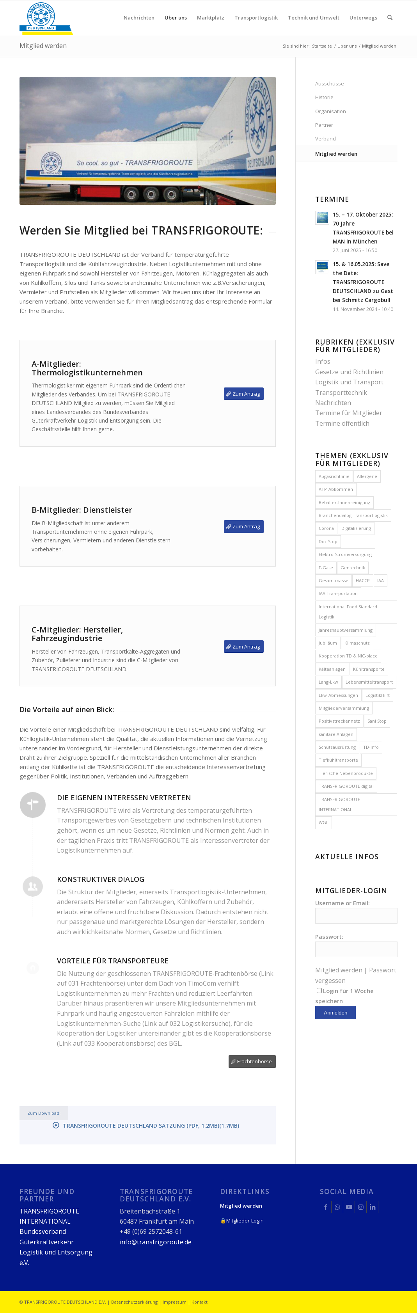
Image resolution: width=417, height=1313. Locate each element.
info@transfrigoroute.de (156, 1242)
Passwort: (329, 936)
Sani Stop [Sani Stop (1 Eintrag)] (377, 721)
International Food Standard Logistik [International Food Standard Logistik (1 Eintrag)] (348, 612)
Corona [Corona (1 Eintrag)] (326, 528)
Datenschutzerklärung (134, 1302)
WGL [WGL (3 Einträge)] (323, 822)
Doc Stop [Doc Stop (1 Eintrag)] (328, 541)
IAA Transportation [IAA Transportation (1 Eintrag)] (338, 593)
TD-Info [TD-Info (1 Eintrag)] (371, 747)
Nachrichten (333, 402)
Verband (325, 138)
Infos (322, 361)
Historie (324, 97)
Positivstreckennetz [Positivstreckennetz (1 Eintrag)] (339, 721)
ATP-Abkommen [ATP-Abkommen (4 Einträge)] (336, 489)
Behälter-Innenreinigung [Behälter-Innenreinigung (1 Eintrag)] (344, 502)
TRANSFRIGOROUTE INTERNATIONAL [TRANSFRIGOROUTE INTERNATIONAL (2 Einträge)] (339, 804)
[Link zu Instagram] (360, 1207)
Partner (324, 124)
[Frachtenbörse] (252, 1061)
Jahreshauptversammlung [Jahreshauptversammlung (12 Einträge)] (346, 630)
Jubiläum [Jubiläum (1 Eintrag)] (328, 643)
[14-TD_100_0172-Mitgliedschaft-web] (148, 141)
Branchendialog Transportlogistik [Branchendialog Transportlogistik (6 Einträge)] (353, 515)
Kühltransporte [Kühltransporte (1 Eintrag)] (369, 669)
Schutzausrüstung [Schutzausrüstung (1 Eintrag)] (337, 747)
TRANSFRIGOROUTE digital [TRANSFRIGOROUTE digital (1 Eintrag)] (346, 786)
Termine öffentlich (342, 423)
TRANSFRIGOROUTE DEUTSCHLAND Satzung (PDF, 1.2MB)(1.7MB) (151, 1125)
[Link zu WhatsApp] (337, 1207)
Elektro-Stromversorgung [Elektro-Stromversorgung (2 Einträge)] (345, 554)
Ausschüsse (329, 83)
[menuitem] (139, 17)
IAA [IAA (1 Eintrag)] (380, 580)
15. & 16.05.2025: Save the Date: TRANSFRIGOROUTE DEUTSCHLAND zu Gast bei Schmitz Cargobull (363, 282)
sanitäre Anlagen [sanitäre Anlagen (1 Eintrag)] (336, 734)
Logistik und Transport (349, 382)
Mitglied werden (43, 45)
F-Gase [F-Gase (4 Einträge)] (326, 567)
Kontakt (200, 1302)
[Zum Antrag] (244, 393)
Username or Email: (342, 903)
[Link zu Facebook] (325, 1207)
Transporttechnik (341, 392)
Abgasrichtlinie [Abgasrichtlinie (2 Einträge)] (334, 476)
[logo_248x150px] (46, 17)
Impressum (174, 1302)
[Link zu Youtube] (349, 1207)
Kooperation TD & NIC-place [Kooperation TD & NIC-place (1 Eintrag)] (348, 656)
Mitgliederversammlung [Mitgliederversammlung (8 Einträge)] (344, 708)
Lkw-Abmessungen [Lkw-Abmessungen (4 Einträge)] (338, 695)
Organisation (330, 111)
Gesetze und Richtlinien (349, 372)
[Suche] (389, 17)
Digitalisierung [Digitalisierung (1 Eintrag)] (356, 528)
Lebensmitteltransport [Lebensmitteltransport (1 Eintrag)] (369, 682)
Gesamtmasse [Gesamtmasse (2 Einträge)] (333, 580)
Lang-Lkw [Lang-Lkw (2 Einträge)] (328, 682)
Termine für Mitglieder (348, 413)
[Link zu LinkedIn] (372, 1207)
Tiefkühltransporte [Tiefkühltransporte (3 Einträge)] (338, 760)
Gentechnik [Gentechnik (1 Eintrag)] (353, 567)
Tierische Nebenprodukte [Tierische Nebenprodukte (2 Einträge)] (346, 773)
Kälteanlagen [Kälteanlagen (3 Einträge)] (332, 669)
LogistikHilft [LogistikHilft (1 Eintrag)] (378, 695)
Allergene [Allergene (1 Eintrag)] (367, 476)
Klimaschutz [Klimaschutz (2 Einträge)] (357, 643)
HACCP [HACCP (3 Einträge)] (363, 580)
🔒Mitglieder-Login (242, 1220)
